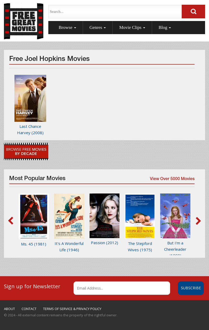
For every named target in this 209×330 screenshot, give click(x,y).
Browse (67, 27)
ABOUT (9, 308)
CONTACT (29, 308)
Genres (98, 27)
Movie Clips (132, 27)
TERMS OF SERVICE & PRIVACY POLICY (72, 308)
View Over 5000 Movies (171, 180)
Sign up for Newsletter (32, 286)
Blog (165, 27)
